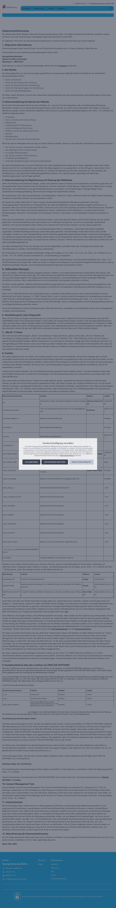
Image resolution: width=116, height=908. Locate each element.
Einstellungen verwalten (81, 462)
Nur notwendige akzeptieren (54, 462)
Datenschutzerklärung (67, 456)
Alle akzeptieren (31, 462)
